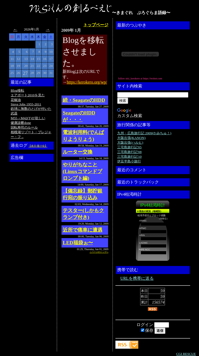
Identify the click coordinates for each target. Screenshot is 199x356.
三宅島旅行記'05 (129, 147)
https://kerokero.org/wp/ (87, 82)
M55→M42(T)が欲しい (28, 118)
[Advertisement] (31, 242)
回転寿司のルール (24, 127)
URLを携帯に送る (137, 278)
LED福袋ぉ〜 (78, 242)
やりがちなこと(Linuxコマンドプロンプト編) (82, 171)
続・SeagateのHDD (84, 100)
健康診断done (21, 123)
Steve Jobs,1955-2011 (26, 104)
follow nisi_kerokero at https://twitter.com (140, 78)
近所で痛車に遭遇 (82, 230)
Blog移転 (17, 90)
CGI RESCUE (186, 354)
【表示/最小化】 (37, 145)
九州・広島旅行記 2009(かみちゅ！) (144, 133)
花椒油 (16, 100)
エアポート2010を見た (28, 95)
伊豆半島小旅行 (129, 161)
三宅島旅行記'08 (129, 152)
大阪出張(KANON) (131, 138)
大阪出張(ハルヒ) (130, 142)
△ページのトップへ (99, 252)
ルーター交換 (77, 152)
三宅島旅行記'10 (129, 156)
